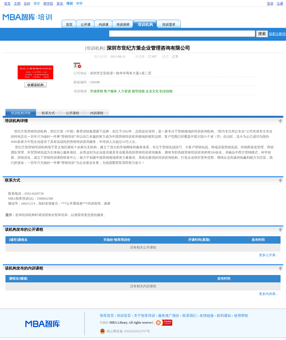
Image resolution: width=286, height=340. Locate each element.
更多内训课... (268, 294)
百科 (27, 3)
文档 (17, 3)
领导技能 (138, 91)
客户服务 (110, 91)
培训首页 (124, 316)
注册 (280, 3)
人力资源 (124, 91)
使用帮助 (241, 316)
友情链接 (207, 316)
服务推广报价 (168, 316)
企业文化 (152, 91)
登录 (270, 3)
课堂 (37, 3)
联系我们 (189, 316)
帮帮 (79, 3)
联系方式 (48, 113)
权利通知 (224, 316)
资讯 (59, 3)
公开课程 (72, 113)
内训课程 (96, 113)
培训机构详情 (21, 113)
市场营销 (96, 91)
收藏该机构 (35, 85)
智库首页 (107, 316)
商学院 (48, 3)
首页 (7, 3)
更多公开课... (268, 255)
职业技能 (166, 91)
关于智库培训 (144, 316)
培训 (69, 3)
